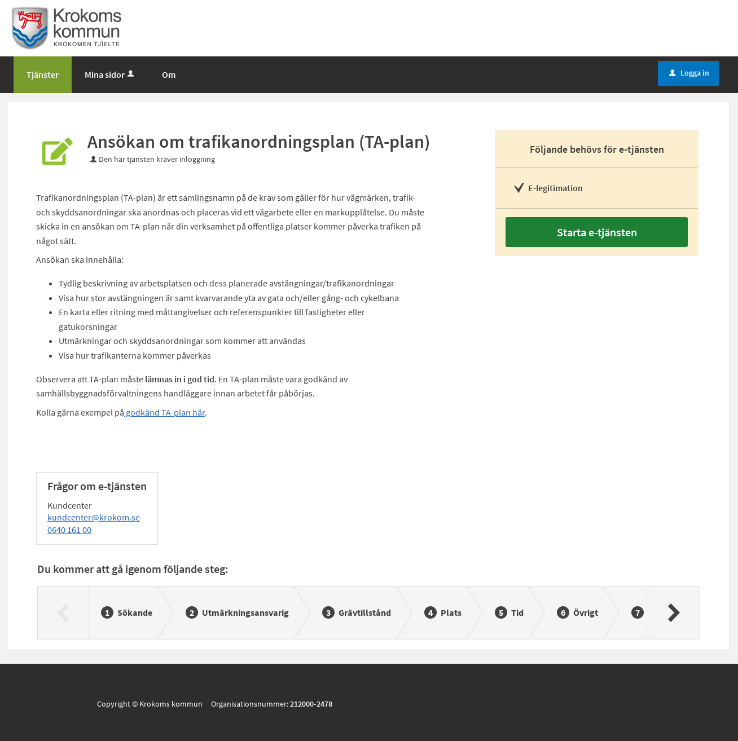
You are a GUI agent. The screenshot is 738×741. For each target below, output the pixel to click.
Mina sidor (110, 74)
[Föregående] (63, 612)
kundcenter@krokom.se (93, 517)
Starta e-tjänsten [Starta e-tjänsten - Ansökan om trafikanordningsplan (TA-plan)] (597, 232)
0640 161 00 (69, 529)
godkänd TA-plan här (164, 412)
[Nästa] (673, 612)
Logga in (689, 73)
